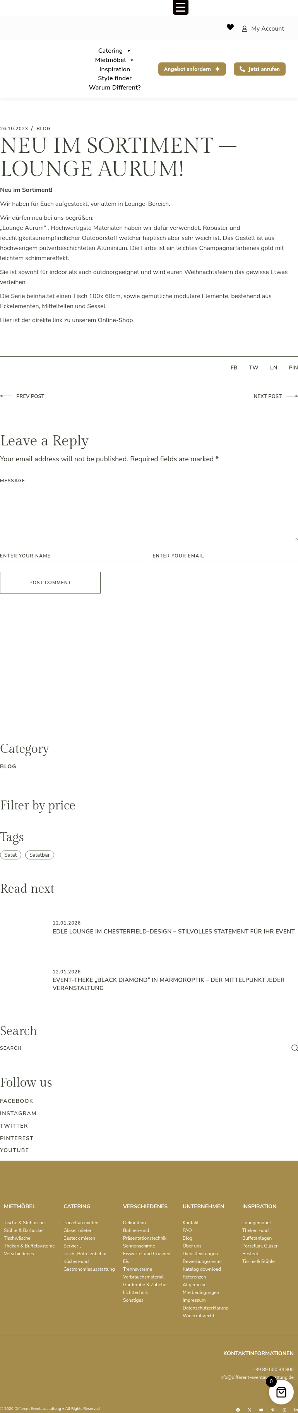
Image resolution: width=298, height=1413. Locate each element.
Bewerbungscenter (202, 1261)
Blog (187, 1238)
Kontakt (191, 1223)
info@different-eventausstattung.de (256, 1377)
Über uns (192, 1246)
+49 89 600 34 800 (273, 1369)
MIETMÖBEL (19, 1206)
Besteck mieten (79, 1238)
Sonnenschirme (139, 1246)
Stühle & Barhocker (24, 1230)
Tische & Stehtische (24, 1223)
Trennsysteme (137, 1269)
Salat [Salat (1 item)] (10, 855)
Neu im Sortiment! (26, 190)
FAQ (187, 1230)
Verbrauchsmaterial (143, 1277)
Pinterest (17, 1138)
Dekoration (134, 1223)
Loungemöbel (256, 1223)
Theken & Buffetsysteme (29, 1246)
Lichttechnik (135, 1292)
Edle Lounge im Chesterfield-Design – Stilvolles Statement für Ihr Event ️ (174, 931)
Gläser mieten (77, 1230)
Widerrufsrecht (198, 1316)
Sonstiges (133, 1300)
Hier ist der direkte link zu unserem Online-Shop (66, 320)
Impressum (194, 1300)
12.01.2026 (67, 923)
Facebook (16, 1101)
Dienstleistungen (200, 1254)
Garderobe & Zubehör (145, 1285)
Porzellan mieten (80, 1223)
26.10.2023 (14, 129)
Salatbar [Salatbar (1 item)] (39, 855)
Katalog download (202, 1269)
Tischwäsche (17, 1238)
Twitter (14, 1126)
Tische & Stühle (258, 1261)
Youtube (14, 1150)
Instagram (18, 1113)
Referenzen (194, 1277)
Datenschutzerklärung (206, 1308)
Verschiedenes (19, 1254)
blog (43, 129)
